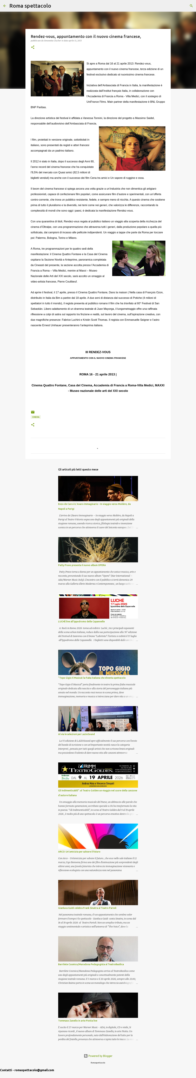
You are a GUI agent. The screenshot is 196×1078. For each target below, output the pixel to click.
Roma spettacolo (30, 6)
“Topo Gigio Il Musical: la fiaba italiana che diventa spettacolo (92, 678)
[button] (33, 47)
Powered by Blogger (98, 1055)
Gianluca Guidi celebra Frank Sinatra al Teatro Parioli (87, 908)
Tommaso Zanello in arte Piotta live (77, 1020)
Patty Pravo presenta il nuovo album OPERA (82, 565)
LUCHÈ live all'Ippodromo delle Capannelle (81, 621)
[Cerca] (56, 6)
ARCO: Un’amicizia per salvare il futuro (79, 851)
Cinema (35, 417)
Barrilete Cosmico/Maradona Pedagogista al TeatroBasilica (91, 964)
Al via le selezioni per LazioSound (76, 734)
